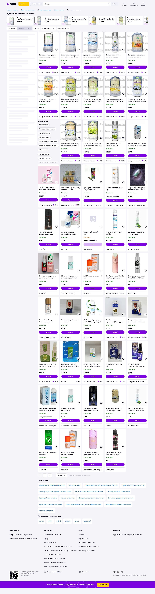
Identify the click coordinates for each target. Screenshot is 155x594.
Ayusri (50, 527)
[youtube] (114, 577)
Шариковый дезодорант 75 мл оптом (52, 491)
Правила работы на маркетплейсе (55, 572)
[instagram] (121, 577)
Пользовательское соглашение (54, 564)
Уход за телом (59, 10)
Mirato (41, 527)
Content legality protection (87, 556)
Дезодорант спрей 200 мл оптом (119, 497)
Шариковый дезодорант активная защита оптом (101, 491)
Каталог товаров (12, 10)
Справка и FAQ (83, 544)
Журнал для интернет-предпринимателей (127, 540)
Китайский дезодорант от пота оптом (121, 503)
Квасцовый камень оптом (48, 503)
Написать (115, 200)
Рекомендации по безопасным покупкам (23, 544)
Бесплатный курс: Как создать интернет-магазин (60, 556)
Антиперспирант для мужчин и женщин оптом (55, 497)
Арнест (77, 527)
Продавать (47, 548)
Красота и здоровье (28, 10)
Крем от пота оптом (67, 503)
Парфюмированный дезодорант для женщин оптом (83, 510)
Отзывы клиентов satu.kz (52, 560)
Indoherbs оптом (74, 491)
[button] (48, 67)
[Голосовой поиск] (109, 4)
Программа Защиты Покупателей (20, 540)
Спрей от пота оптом (46, 516)
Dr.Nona (67, 527)
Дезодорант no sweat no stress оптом (91, 503)
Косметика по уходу (44, 10)
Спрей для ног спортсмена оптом (133, 491)
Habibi (58, 527)
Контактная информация (87, 548)
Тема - (52, 577)
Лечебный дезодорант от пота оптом (118, 510)
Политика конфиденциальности (54, 568)
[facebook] (118, 577)
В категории (37, 4)
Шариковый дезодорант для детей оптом (89, 497)
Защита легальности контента (89, 552)
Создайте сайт (48, 540)
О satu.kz (82, 540)
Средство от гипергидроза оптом (50, 510)
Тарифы (46, 544)
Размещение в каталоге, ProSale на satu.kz (58, 552)
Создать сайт (103, 590)
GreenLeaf (87, 527)
